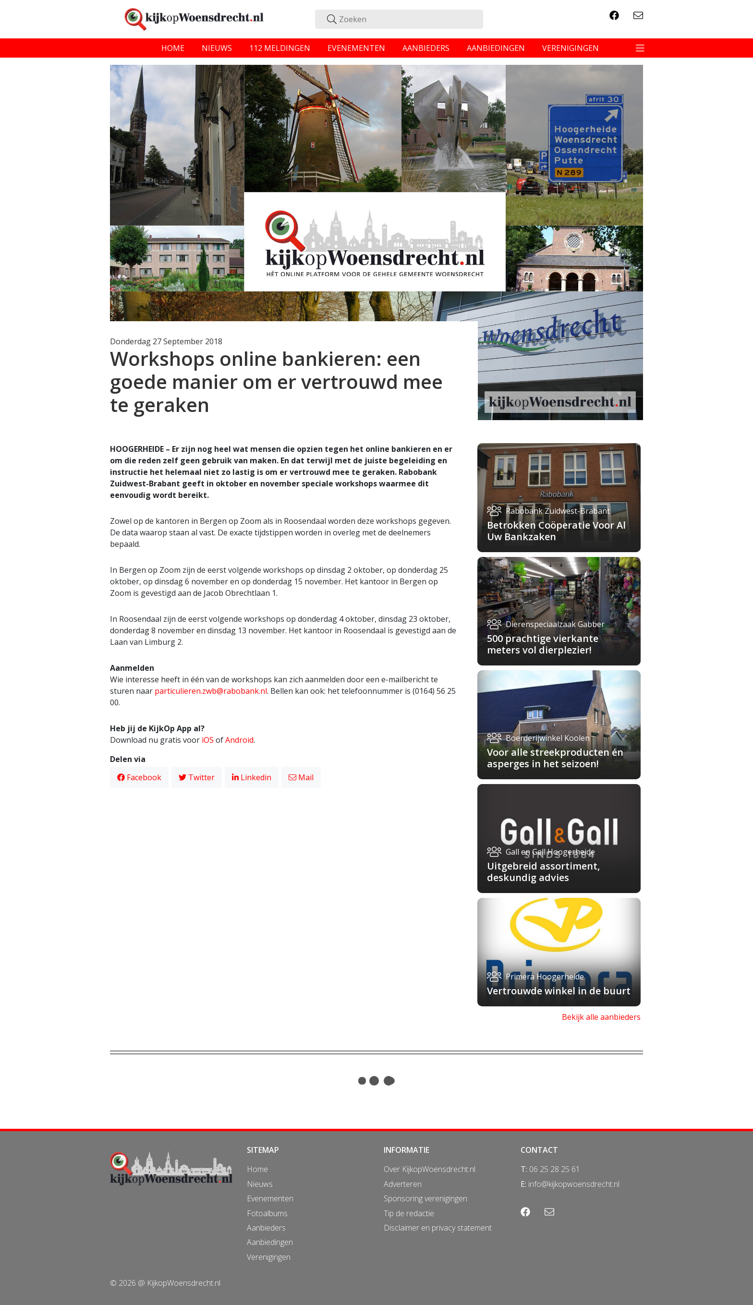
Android (239, 740)
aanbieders (425, 48)
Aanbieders (266, 1227)
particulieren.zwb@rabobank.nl (211, 691)
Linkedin (251, 777)
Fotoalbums (267, 1213)
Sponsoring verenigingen (425, 1198)
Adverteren (403, 1184)
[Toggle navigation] (640, 48)
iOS (208, 740)
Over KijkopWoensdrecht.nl (429, 1169)
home (172, 48)
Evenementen (270, 1198)
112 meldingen (279, 48)
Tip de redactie (409, 1213)
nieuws (217, 48)
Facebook (139, 777)
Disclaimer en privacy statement (438, 1227)
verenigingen (570, 48)
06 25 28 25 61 (554, 1169)
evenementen (356, 48)
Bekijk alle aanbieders (601, 1017)
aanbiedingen (496, 48)
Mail (301, 777)
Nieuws (260, 1184)
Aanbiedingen (270, 1242)
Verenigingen (269, 1257)
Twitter (197, 777)
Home (257, 1169)
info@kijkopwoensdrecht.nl (573, 1184)
